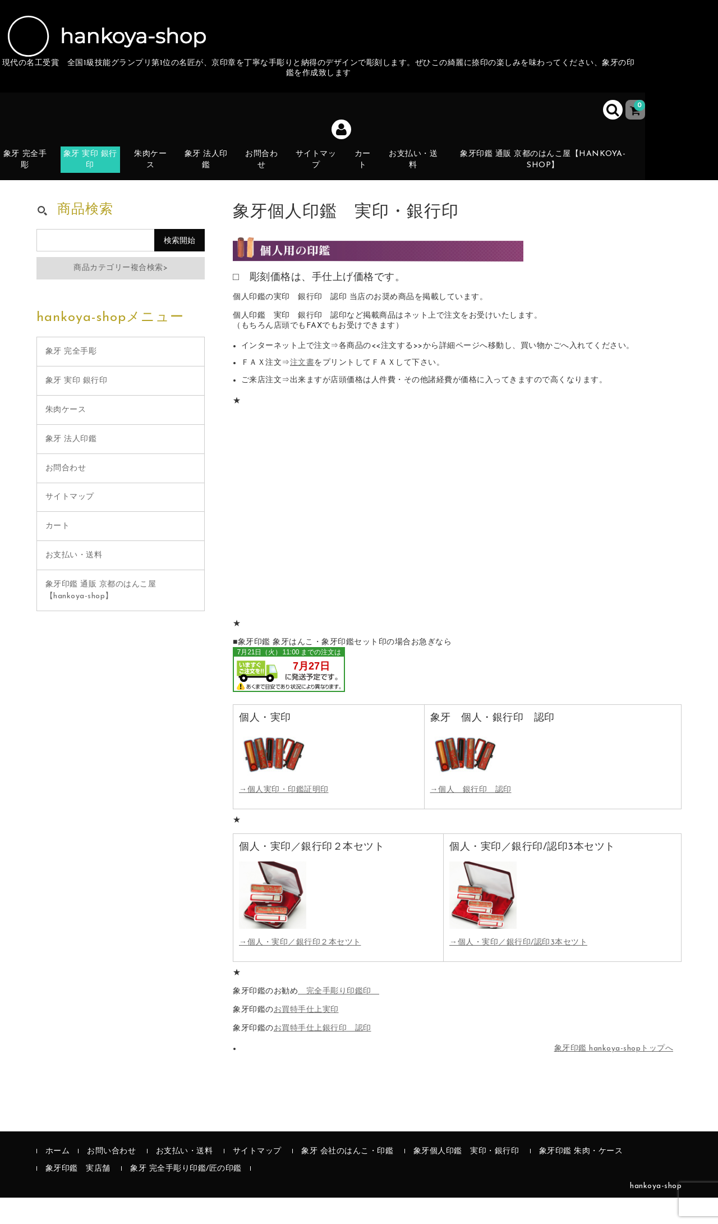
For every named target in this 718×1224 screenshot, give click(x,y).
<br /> (289, 695)
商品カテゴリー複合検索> (120, 294)
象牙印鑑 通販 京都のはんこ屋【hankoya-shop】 (552, 170)
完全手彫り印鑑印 (338, 1018)
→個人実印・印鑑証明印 (284, 816)
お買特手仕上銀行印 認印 (322, 1055)
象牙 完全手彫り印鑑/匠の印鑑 (186, 1195)
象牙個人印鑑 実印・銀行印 (466, 1177)
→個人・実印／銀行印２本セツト (300, 969)
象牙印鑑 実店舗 (78, 1195)
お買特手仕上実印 (306, 1036)
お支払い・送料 (426, 170)
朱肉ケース (158, 170)
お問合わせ (270, 170)
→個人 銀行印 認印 (471, 816)
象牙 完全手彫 (31, 170)
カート (374, 176)
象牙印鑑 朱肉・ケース (581, 1177)
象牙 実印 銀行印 (96, 170)
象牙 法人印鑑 (215, 170)
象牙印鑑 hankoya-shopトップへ (614, 1075)
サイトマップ (326, 170)
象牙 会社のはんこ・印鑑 (347, 1177)
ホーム (57, 1177)
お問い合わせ (111, 1177)
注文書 (302, 390)
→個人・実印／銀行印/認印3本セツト (518, 969)
